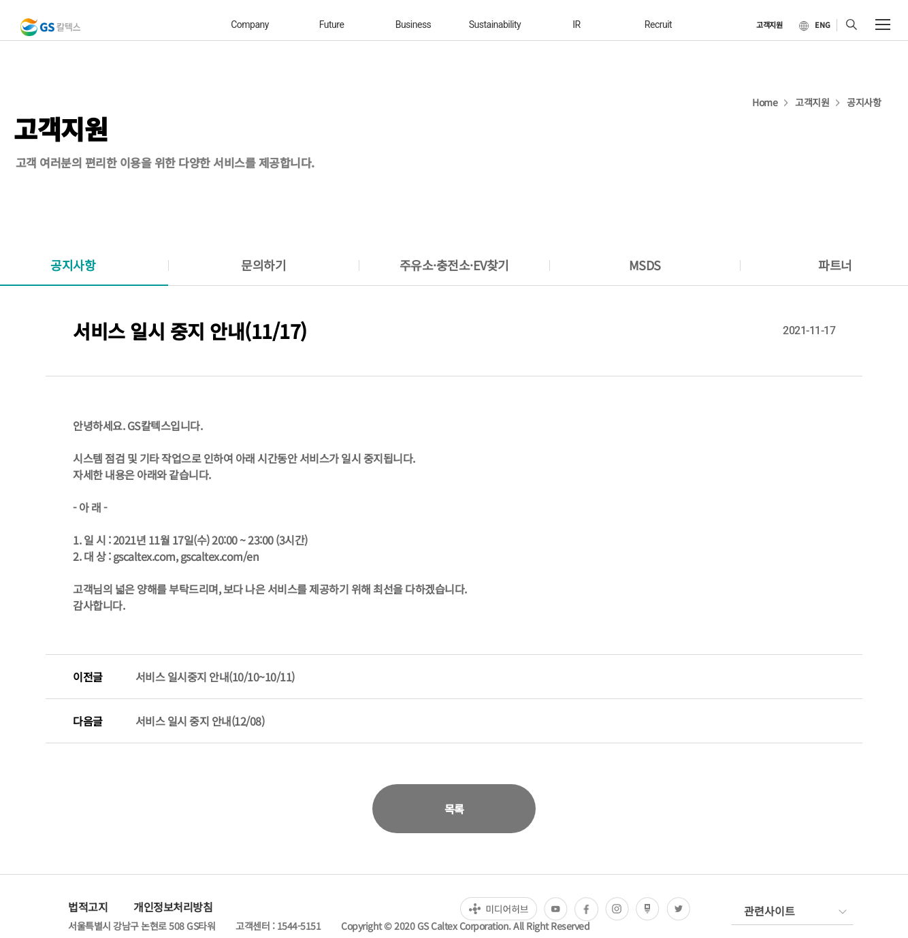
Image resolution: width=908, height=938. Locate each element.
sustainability (495, 24)
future (331, 24)
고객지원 (812, 102)
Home (764, 102)
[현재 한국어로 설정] (814, 25)
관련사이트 (769, 911)
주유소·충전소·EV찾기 (454, 265)
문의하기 (263, 265)
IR (576, 24)
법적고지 (88, 907)
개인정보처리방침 (172, 907)
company (250, 24)
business (413, 24)
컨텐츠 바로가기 (0, 0)
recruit (658, 24)
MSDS (645, 265)
